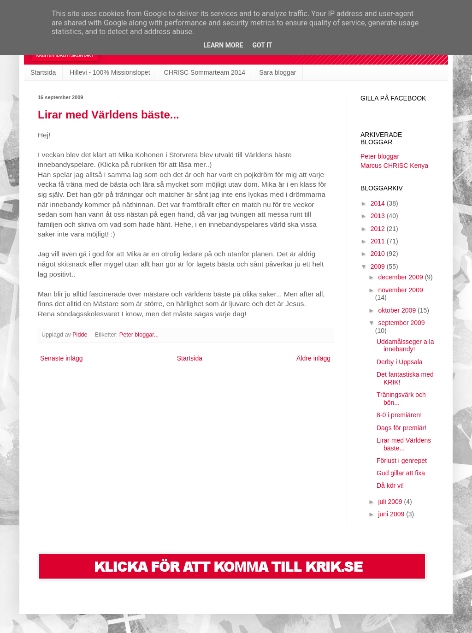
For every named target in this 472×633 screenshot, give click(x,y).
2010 (379, 253)
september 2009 (401, 322)
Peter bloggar (379, 156)
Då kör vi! (390, 485)
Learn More (223, 45)
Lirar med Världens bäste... (108, 114)
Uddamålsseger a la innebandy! (405, 345)
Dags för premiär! (401, 428)
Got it (262, 45)
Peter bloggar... (139, 334)
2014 (379, 203)
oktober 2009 (398, 310)
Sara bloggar (277, 72)
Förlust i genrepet (402, 460)
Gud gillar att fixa (401, 473)
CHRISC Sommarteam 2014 (205, 72)
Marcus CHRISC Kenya (394, 165)
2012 (379, 228)
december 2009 (401, 277)
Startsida (43, 72)
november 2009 (400, 290)
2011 (379, 241)
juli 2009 (391, 501)
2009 (379, 266)
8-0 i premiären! (399, 415)
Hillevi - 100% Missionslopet (110, 72)
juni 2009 (392, 514)
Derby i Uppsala (400, 362)
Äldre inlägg (313, 358)
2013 (379, 215)
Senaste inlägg (61, 358)
